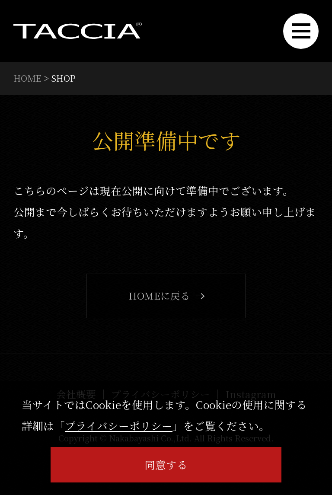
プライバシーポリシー (118, 425)
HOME (27, 77)
